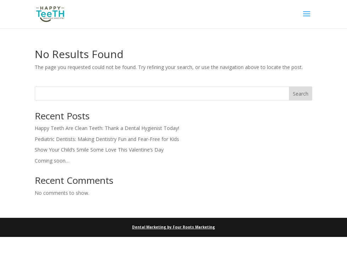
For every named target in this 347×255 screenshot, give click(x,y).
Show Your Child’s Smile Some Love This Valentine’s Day (99, 149)
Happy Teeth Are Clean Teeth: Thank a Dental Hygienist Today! (107, 128)
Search (300, 93)
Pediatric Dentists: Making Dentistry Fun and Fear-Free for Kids (107, 139)
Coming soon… (52, 160)
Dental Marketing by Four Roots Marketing (173, 227)
